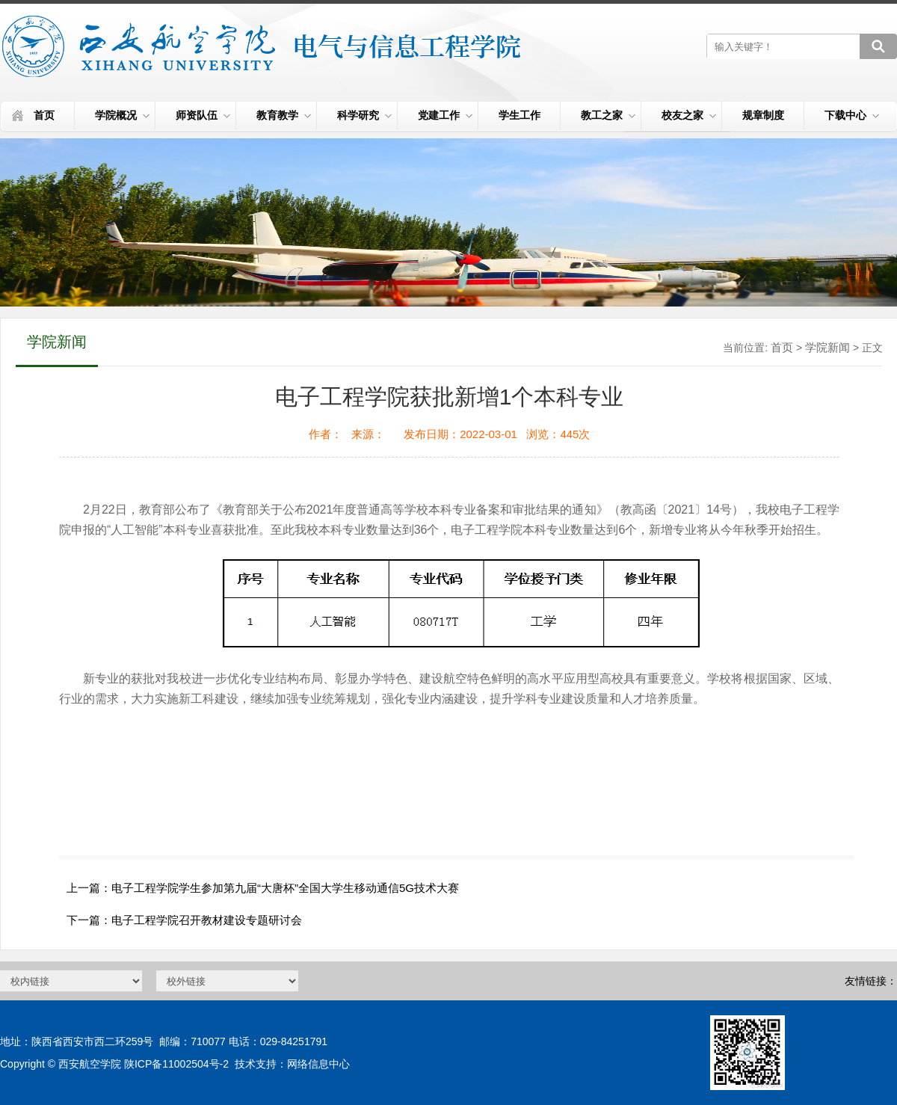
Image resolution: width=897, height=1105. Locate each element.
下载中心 (851, 115)
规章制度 (763, 115)
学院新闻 (827, 347)
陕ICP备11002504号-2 (176, 1064)
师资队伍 (203, 115)
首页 (44, 115)
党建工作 (445, 115)
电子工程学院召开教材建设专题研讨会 (206, 920)
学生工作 (519, 115)
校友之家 (689, 115)
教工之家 (608, 115)
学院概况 (122, 115)
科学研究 (364, 115)
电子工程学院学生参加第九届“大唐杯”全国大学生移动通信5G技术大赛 (285, 887)
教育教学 (283, 115)
